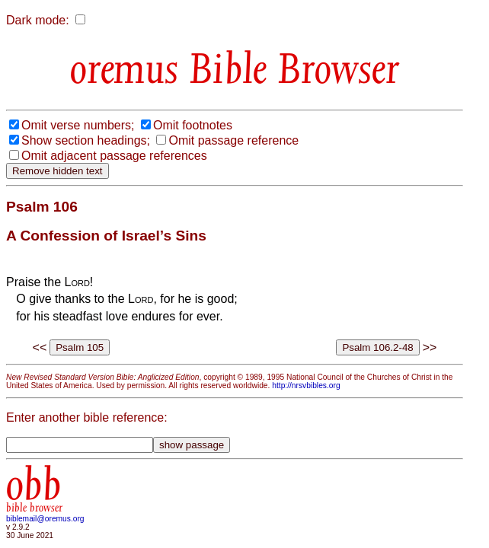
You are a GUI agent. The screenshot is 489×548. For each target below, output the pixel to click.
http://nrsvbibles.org (306, 385)
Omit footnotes (192, 125)
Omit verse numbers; (77, 125)
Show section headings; (85, 140)
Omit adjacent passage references (114, 155)
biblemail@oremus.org (45, 519)
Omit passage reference (233, 140)
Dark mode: (37, 20)
